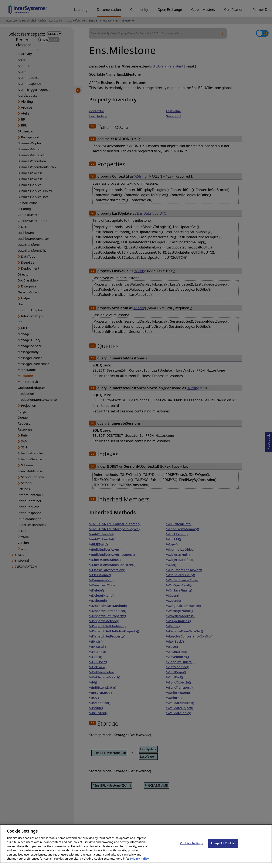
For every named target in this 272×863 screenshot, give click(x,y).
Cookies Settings (191, 852)
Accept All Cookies (223, 852)
